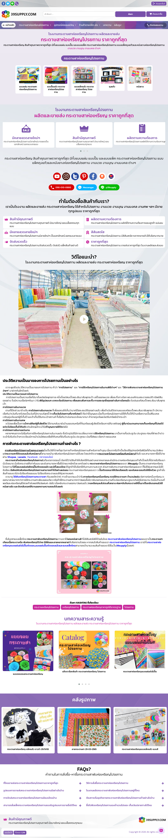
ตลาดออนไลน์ (46, 457)
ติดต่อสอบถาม (156, 25)
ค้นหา (130, 14)
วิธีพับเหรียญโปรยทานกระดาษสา (29, 477)
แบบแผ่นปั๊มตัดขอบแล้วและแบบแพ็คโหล (55, 545)
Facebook (32, 457)
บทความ (107, 25)
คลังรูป (117, 25)
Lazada (22, 457)
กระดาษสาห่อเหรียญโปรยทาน (34, 25)
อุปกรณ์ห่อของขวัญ (64, 25)
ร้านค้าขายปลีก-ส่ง (88, 25)
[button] (80, 151)
